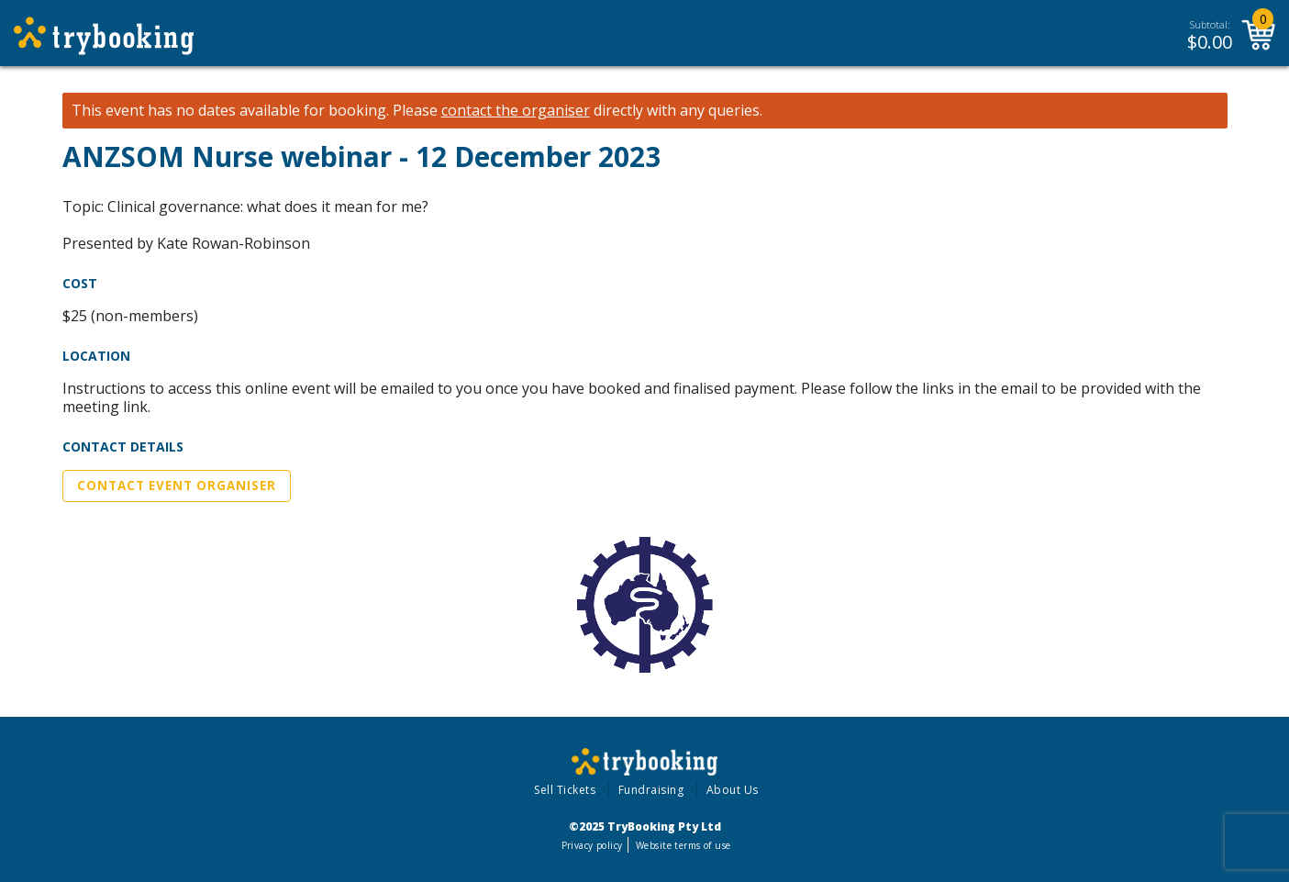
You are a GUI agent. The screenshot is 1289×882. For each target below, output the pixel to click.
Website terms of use (683, 845)
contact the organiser (515, 110)
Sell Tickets (564, 790)
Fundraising (651, 790)
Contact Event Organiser (176, 485)
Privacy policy (592, 845)
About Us (732, 790)
